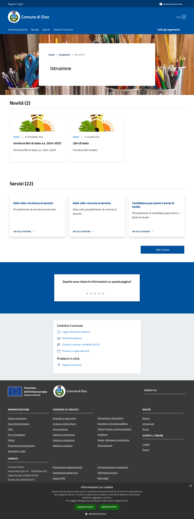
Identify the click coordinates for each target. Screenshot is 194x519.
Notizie (146, 418)
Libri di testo (81, 143)
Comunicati (148, 424)
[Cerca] (182, 17)
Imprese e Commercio (64, 435)
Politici (11, 440)
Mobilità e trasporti (62, 445)
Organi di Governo (17, 418)
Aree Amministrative (18, 424)
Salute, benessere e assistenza (113, 440)
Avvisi (16, 137)
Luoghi (145, 444)
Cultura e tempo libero (64, 424)
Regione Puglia (15, 4)
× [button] (190, 486)
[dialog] (97, 501)
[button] (97, 513)
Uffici (10, 429)
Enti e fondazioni (16, 435)
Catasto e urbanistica (64, 440)
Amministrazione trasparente (113, 467)
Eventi (145, 450)
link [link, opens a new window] (126, 500)
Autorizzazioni (105, 445)
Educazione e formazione (110, 418)
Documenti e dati (16, 451)
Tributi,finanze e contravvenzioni (114, 429)
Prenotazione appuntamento (67, 467)
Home (51, 54)
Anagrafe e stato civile (64, 418)
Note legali (103, 478)
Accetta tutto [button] (85, 507)
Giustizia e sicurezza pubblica (113, 423)
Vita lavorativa (60, 429)
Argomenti (64, 54)
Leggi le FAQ (59, 478)
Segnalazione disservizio (65, 472)
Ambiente (103, 434)
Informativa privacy (108, 472)
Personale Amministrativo (21, 445)
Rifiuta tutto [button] (109, 507)
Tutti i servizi (162, 250)
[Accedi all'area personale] (171, 4)
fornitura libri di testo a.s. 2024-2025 (37, 143)
